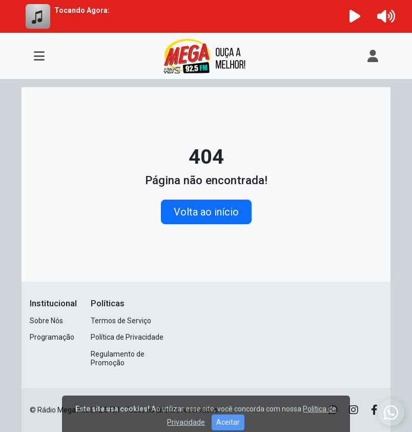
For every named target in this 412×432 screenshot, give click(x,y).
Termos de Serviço (121, 321)
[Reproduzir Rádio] (355, 16)
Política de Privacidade (127, 337)
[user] (372, 56)
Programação (52, 337)
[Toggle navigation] (39, 56)
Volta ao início (206, 212)
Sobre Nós (46, 321)
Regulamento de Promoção (118, 358)
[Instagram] (353, 410)
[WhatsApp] (391, 412)
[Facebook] (374, 410)
